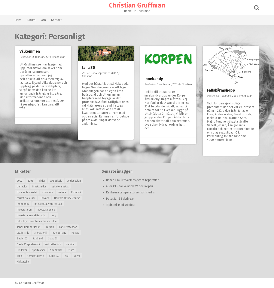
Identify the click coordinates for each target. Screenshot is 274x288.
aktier (42, 180)
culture (62, 192)
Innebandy (153, 78)
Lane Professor (68, 227)
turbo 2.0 (54, 255)
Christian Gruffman (137, 5)
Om (43, 20)
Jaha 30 (88, 67)
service (70, 244)
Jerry (53, 215)
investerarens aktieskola (31, 215)
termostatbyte (36, 255)
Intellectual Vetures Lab (48, 203)
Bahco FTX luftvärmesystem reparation (132, 180)
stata (71, 250)
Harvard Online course (67, 198)
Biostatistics (39, 186)
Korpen (50, 227)
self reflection (53, 244)
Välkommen (29, 51)
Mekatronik (40, 232)
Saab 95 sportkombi (28, 244)
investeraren (24, 209)
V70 (66, 255)
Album (31, 20)
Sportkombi (56, 250)
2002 (19, 180)
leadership (23, 232)
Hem (18, 20)
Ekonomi (76, 192)
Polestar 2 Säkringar (120, 198)
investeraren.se (46, 209)
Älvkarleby (23, 261)
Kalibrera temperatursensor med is (130, 192)
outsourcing (59, 232)
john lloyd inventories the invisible (37, 221)
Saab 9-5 (38, 238)
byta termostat (60, 186)
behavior (22, 186)
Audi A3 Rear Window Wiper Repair (129, 186)
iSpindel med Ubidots (120, 205)
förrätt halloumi (26, 198)
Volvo (77, 255)
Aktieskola (56, 180)
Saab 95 (53, 238)
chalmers (47, 192)
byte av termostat (27, 192)
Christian (60, 56)
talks (19, 255)
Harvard (44, 198)
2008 (30, 180)
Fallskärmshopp (221, 90)
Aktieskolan (74, 180)
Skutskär (22, 250)
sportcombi (38, 250)
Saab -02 (22, 238)
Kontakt (56, 20)
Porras (75, 232)
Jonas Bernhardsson (28, 227)
